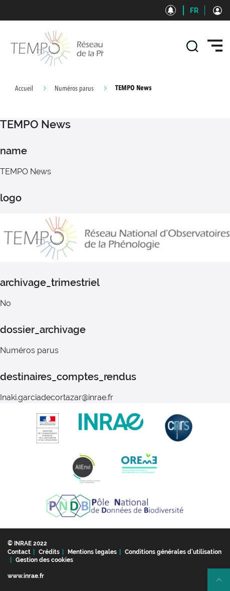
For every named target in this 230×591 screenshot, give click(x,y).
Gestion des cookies (44, 559)
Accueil (24, 88)
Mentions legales (92, 551)
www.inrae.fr (26, 575)
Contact (19, 551)
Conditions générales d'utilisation (173, 551)
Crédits (49, 551)
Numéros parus (74, 88)
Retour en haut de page (223, 584)
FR (194, 11)
